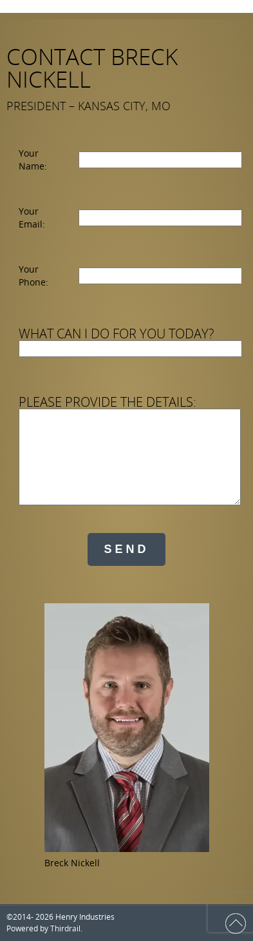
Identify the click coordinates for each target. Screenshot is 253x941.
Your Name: (33, 159)
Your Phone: (33, 275)
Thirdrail (65, 928)
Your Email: (32, 217)
